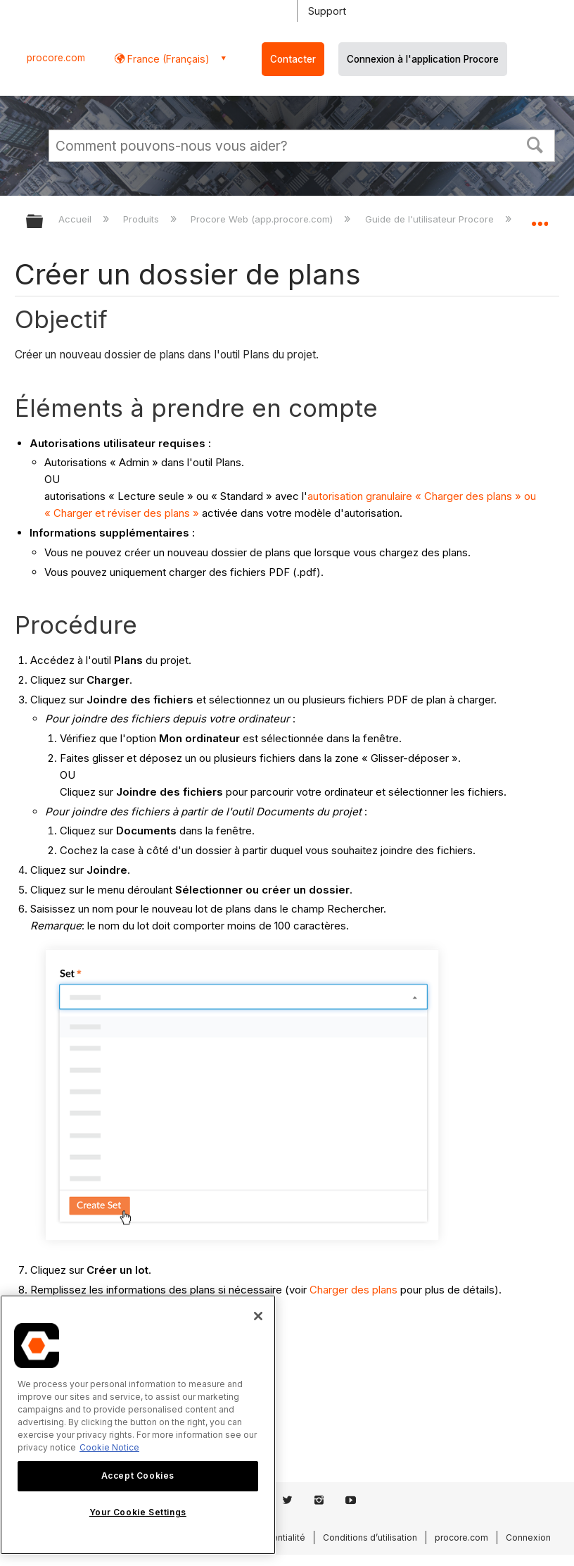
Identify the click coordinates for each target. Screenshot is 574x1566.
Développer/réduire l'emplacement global (539, 217)
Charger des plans (353, 1289)
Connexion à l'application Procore (423, 59)
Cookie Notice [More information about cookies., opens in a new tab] (109, 1447)
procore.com (56, 57)
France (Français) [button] (167, 59)
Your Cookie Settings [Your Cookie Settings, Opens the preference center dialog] (137, 1512)
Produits (142, 219)
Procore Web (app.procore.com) (263, 219)
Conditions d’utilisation (370, 1537)
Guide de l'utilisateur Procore (431, 219)
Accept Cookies (137, 1475)
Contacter (293, 59)
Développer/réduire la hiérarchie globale (43, 222)
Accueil (76, 219)
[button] (535, 143)
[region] (138, 1425)
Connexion (528, 1537)
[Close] (258, 1316)
